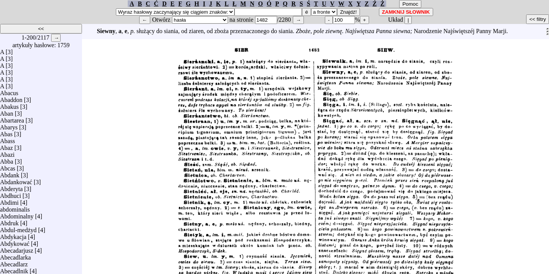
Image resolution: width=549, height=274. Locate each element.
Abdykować (14, 242)
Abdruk (9, 221)
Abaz (6, 146)
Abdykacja (13, 235)
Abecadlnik (14, 269)
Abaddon (11, 98)
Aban (6, 111)
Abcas (7, 166)
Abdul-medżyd (18, 228)
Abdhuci (10, 194)
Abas (6, 132)
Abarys (9, 125)
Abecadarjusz (16, 248)
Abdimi (9, 201)
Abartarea (12, 118)
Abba (6, 159)
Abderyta (11, 187)
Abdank (9, 173)
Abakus (9, 105)
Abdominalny (17, 214)
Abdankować (16, 180)
